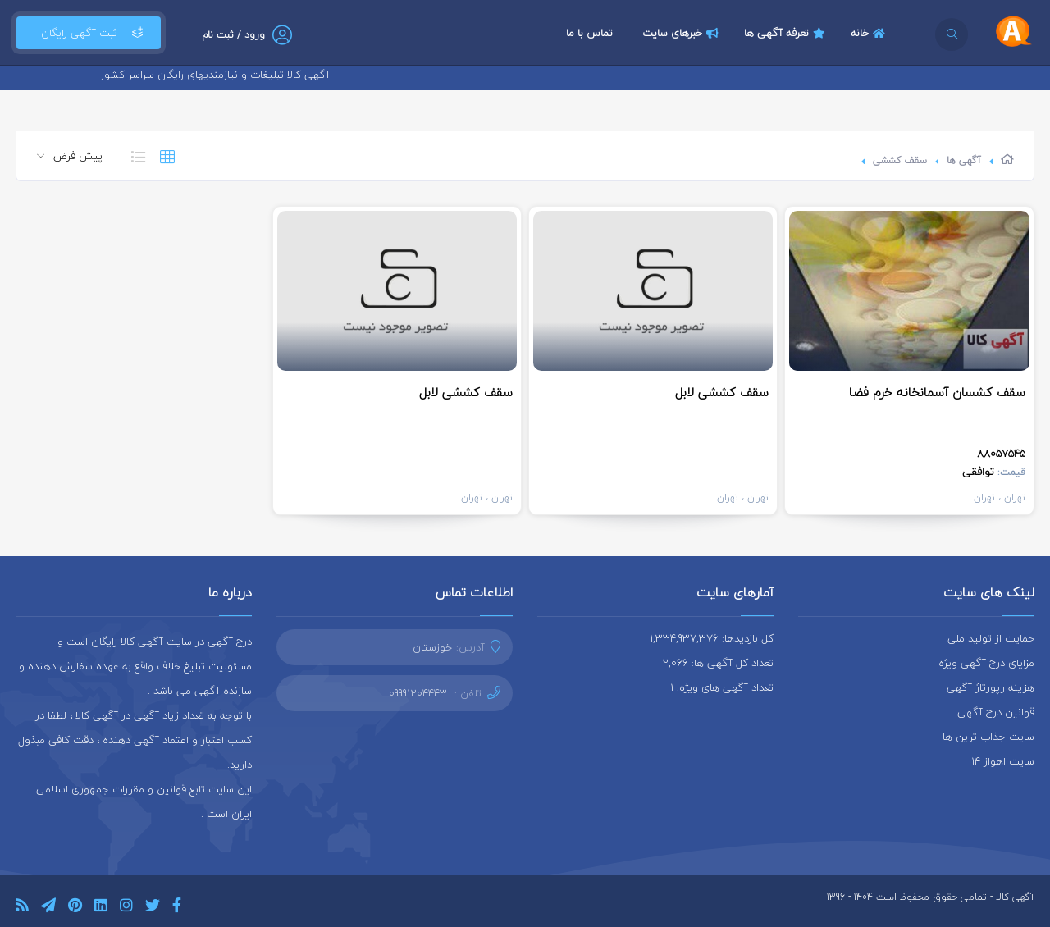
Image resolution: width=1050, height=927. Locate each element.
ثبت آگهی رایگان (88, 32)
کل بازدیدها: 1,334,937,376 (712, 638)
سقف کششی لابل (722, 392)
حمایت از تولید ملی (990, 638)
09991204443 (418, 693)
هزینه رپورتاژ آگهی (990, 687)
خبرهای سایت (682, 33)
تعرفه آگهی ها (786, 33)
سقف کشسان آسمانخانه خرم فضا (937, 392)
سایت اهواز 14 (1002, 761)
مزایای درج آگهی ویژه (986, 663)
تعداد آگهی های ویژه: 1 (722, 687)
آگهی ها (964, 160)
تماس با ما (589, 33)
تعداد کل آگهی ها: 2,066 (718, 663)
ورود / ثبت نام (233, 34)
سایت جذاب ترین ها (988, 737)
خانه (870, 33)
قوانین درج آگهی (995, 712)
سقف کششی (900, 160)
